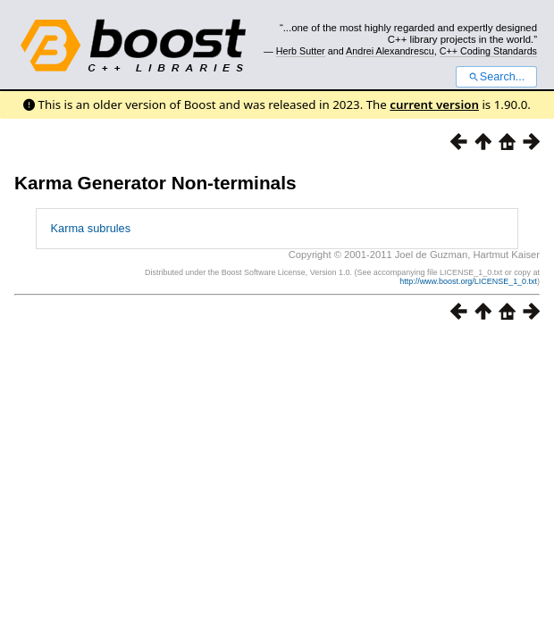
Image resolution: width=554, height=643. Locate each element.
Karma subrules (91, 228)
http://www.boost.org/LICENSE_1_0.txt (468, 281)
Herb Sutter (300, 51)
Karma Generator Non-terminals (155, 182)
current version (434, 104)
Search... (496, 77)
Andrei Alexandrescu (390, 51)
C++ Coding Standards (488, 51)
